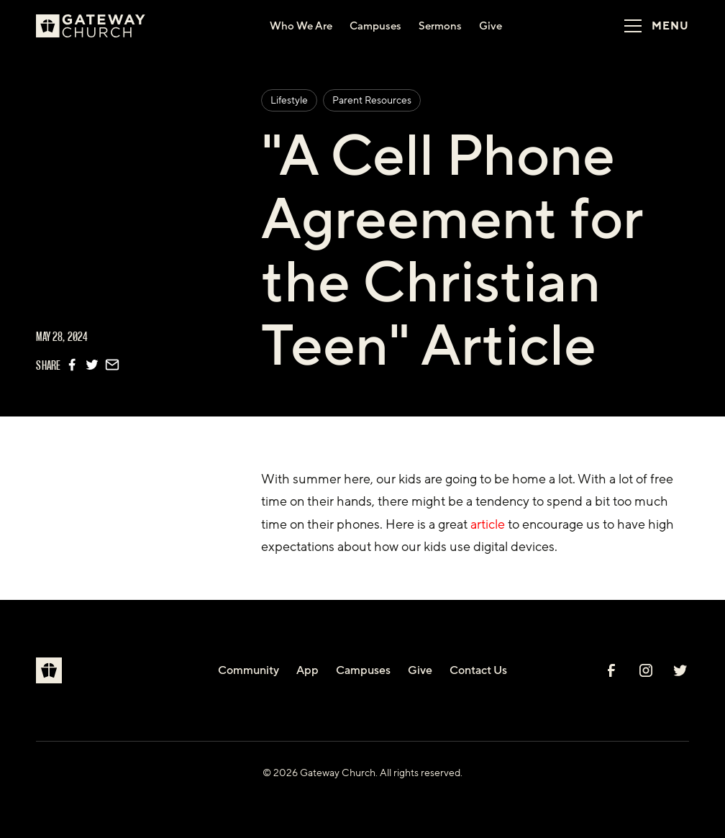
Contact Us (478, 670)
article (487, 524)
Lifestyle (289, 100)
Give (420, 670)
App (307, 670)
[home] (96, 25)
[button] (651, 26)
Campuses (363, 670)
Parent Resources (371, 100)
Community (248, 670)
